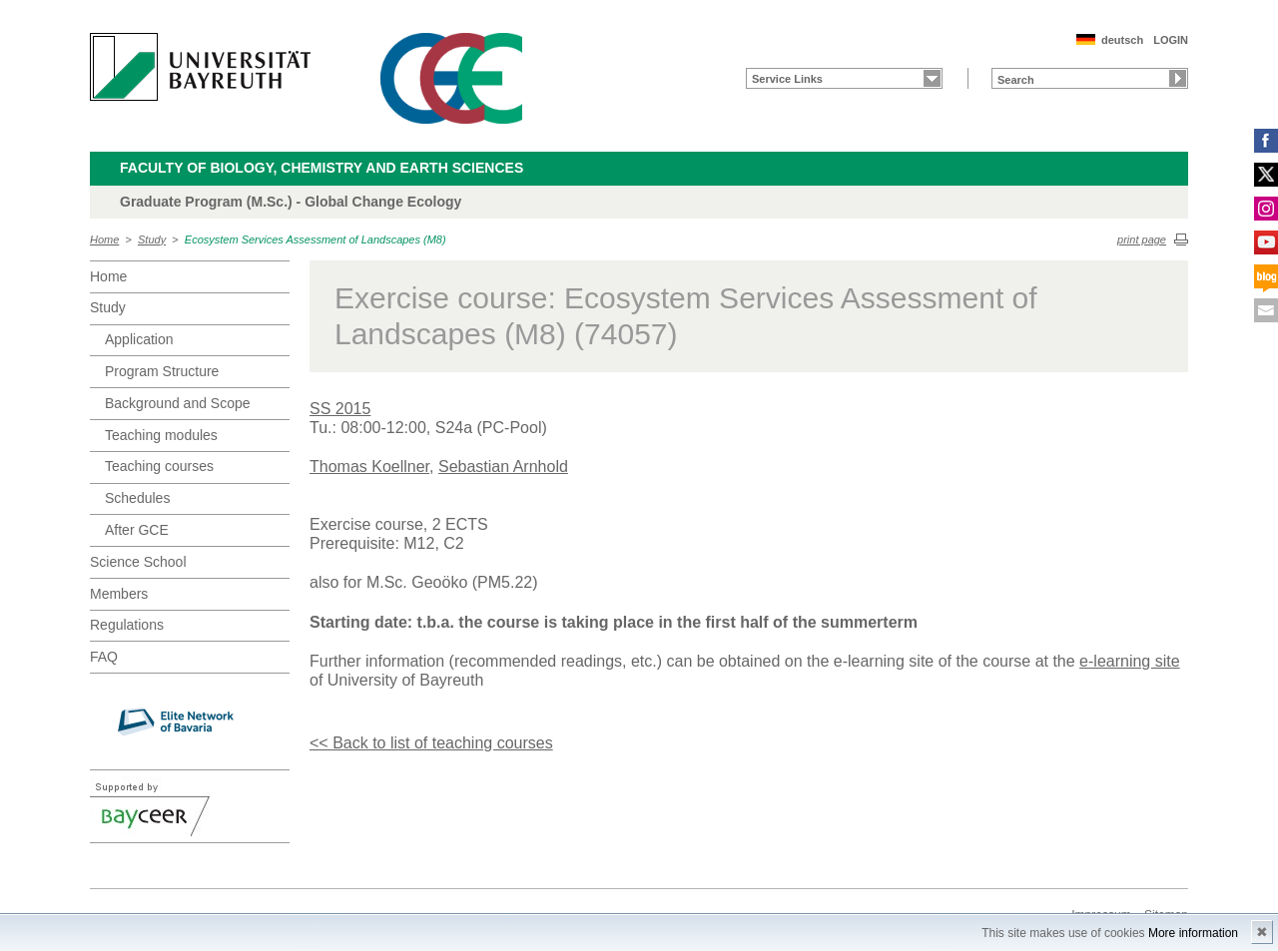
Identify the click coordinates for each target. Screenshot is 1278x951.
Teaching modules (161, 435)
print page (1141, 239)
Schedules (137, 498)
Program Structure (162, 371)
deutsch (1122, 40)
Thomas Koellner (369, 466)
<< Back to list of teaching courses (431, 742)
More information (1193, 933)
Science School (138, 562)
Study (152, 239)
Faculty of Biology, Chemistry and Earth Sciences (321, 168)
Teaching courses (159, 466)
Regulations (127, 625)
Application (139, 339)
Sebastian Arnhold (503, 466)
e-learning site (1129, 661)
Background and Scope (178, 403)
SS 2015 (340, 408)
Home (104, 239)
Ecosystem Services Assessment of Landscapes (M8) (315, 239)
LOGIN (1170, 40)
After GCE (137, 530)
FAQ (104, 657)
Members (119, 594)
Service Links (787, 79)
